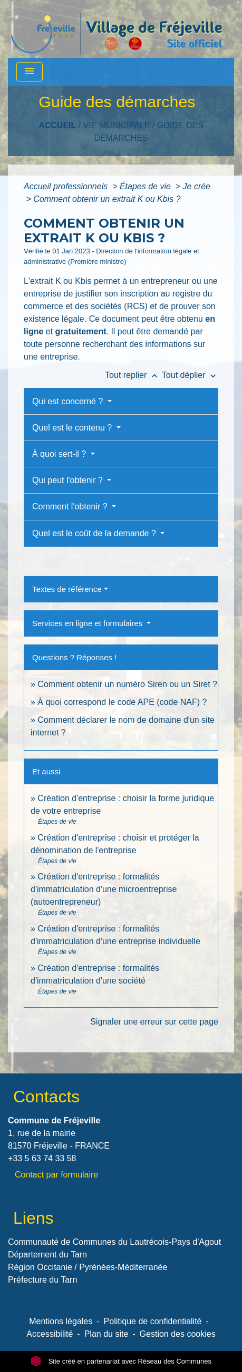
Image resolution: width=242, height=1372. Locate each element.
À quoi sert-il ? (60, 453)
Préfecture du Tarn (42, 1279)
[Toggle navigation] (29, 71)
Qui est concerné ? (68, 401)
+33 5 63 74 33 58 (42, 1158)
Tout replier (133, 375)
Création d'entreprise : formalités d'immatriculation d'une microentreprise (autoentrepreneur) (104, 889)
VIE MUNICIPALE (116, 125)
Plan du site (106, 1333)
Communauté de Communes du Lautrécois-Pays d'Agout (114, 1241)
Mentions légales (60, 1321)
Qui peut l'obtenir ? (68, 480)
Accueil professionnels (67, 186)
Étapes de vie (146, 186)
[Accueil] (116, 29)
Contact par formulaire (56, 1174)
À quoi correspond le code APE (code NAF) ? (122, 702)
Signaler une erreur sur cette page (154, 1021)
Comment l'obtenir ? (71, 506)
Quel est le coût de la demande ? (95, 533)
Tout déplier (190, 375)
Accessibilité (49, 1333)
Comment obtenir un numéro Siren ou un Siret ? (127, 684)
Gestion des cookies (178, 1333)
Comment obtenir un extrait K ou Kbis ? (106, 198)
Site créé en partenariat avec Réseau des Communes (121, 1361)
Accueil (57, 125)
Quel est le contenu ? (73, 427)
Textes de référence (67, 589)
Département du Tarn (47, 1254)
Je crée (196, 186)
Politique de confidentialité (153, 1321)
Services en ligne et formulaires (88, 623)
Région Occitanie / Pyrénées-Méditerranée (87, 1267)
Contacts (46, 1096)
